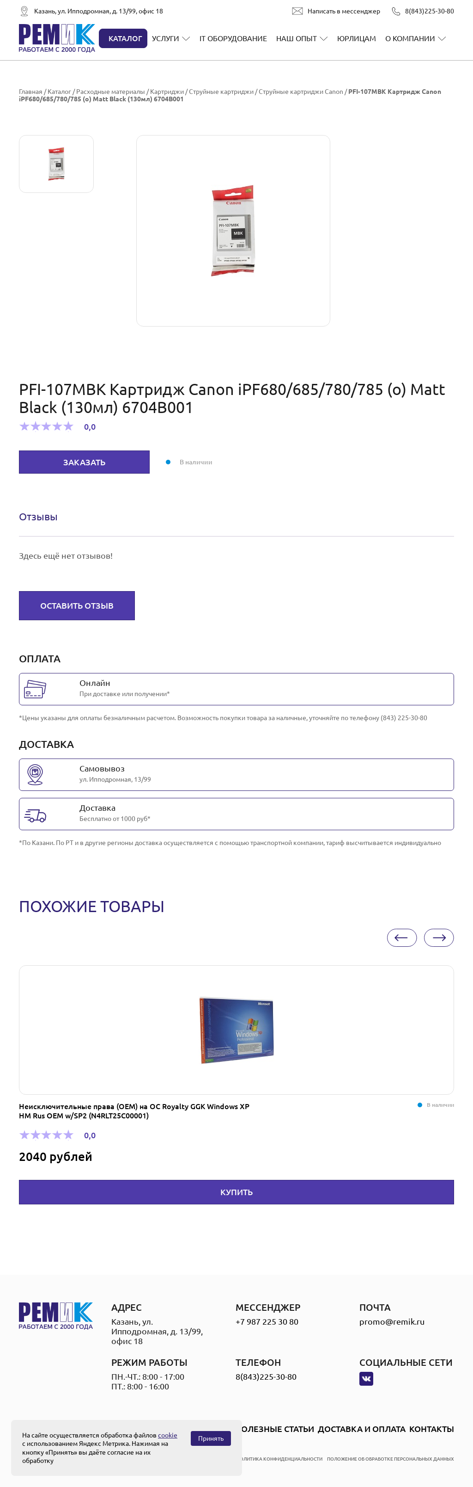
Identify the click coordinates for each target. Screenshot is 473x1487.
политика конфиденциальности (279, 1459)
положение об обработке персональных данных (390, 1459)
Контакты (431, 1428)
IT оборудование (233, 38)
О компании (410, 38)
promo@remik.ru (391, 1321)
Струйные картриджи (221, 91)
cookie (167, 1435)
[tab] (38, 517)
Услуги (165, 38)
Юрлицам (356, 38)
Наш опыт (296, 38)
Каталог (125, 38)
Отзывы (38, 516)
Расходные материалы (110, 91)
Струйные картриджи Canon (301, 91)
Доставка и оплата (362, 1428)
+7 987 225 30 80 (267, 1321)
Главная (30, 91)
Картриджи (167, 91)
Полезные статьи (274, 1428)
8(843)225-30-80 (429, 11)
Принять (211, 1438)
